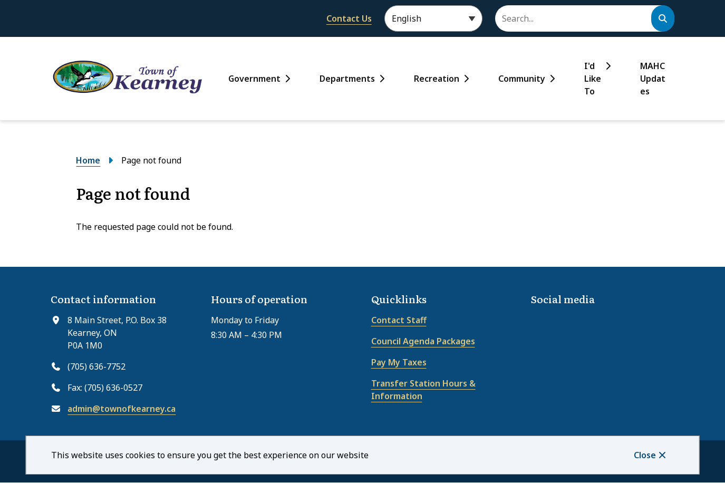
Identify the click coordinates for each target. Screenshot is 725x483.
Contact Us (349, 18)
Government (254, 78)
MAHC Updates (652, 78)
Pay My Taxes (399, 362)
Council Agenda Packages (423, 341)
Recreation (436, 78)
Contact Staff (399, 320)
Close (645, 455)
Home (88, 160)
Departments (347, 78)
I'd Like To (592, 78)
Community (521, 78)
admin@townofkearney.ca (121, 408)
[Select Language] (433, 18)
